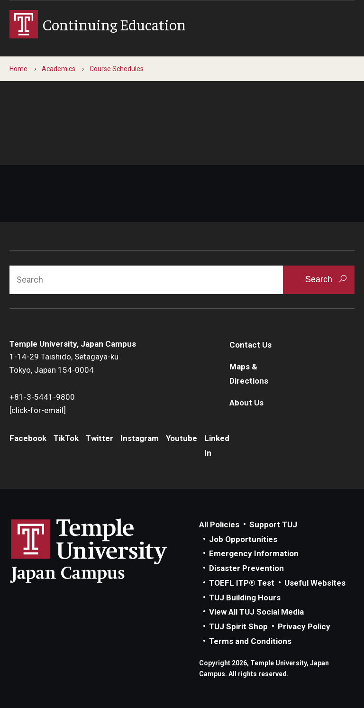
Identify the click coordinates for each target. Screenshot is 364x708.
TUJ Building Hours (245, 597)
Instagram (139, 438)
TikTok (66, 438)
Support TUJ (273, 524)
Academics (58, 69)
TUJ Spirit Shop (238, 626)
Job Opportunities (243, 539)
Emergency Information (254, 553)
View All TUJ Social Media (256, 611)
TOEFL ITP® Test (241, 583)
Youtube (181, 438)
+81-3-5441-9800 (42, 397)
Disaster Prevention (246, 568)
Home (18, 69)
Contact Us (250, 344)
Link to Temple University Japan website (104, 550)
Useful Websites (315, 583)
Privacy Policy (304, 626)
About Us (246, 402)
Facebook (27, 438)
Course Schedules (117, 69)
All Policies (219, 524)
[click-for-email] (37, 410)
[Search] (146, 280)
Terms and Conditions (250, 641)
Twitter (99, 438)
